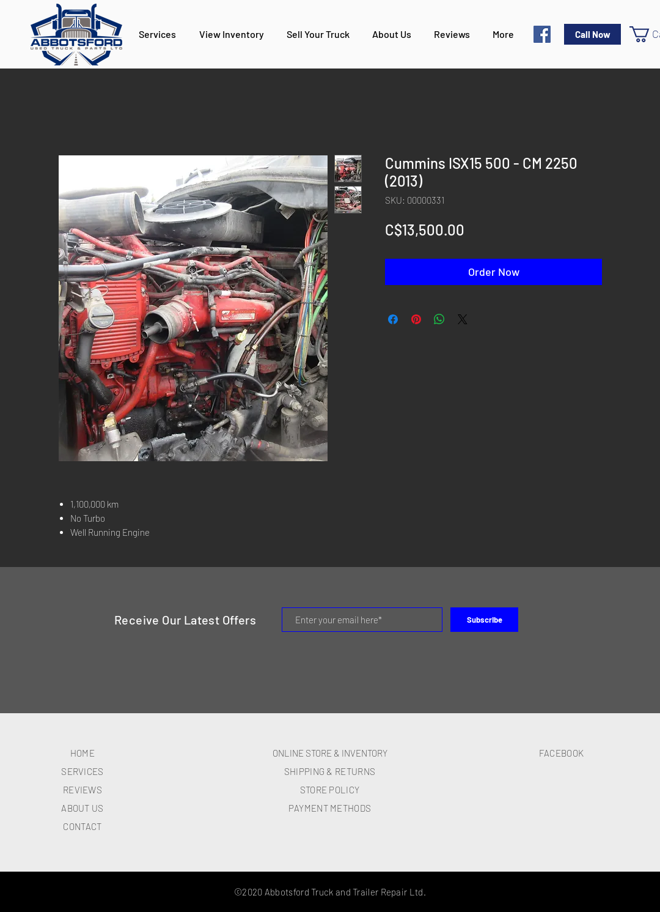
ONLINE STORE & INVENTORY (330, 752)
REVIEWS (82, 789)
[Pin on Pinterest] (416, 319)
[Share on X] (462, 319)
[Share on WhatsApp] (439, 319)
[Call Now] (592, 34)
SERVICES (82, 771)
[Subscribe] (484, 619)
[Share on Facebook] (393, 319)
